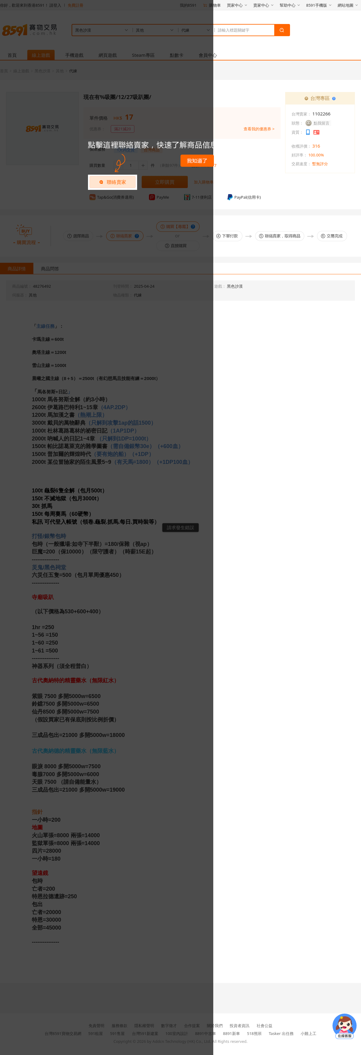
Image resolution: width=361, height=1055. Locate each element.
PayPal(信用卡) (244, 197)
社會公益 (264, 1025)
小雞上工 (308, 1033)
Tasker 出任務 (281, 1033)
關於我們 (215, 1025)
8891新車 (231, 1033)
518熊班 (254, 1033)
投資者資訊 (239, 1025)
